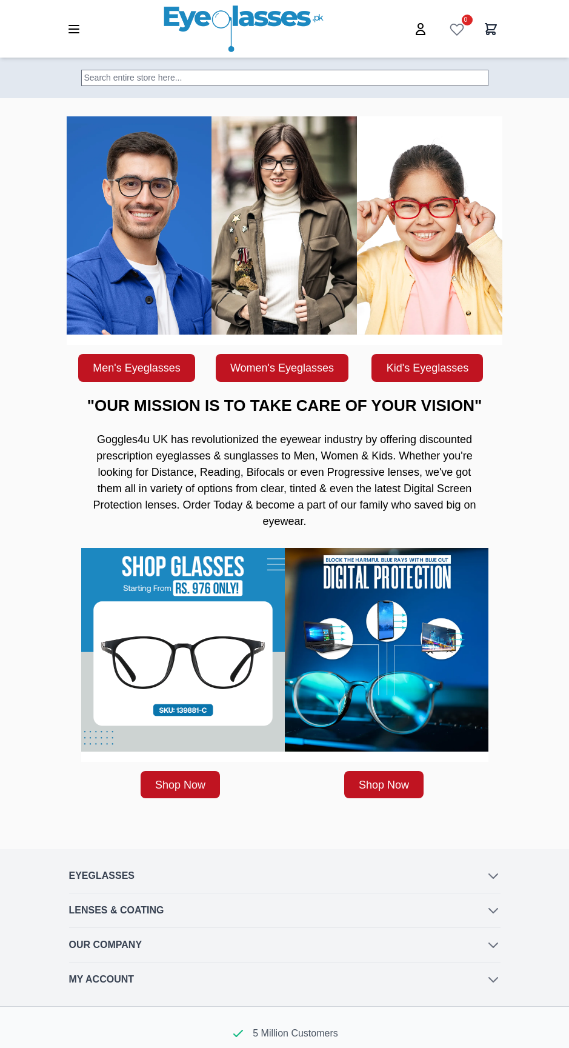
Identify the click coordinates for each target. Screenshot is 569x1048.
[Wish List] (457, 29)
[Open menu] (74, 29)
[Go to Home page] (243, 29)
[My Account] (420, 29)
